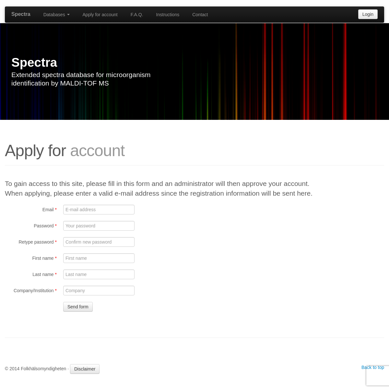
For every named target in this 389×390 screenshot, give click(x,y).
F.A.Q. (137, 14)
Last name (44, 274)
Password (45, 225)
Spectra (20, 14)
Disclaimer (84, 369)
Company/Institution (35, 290)
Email (49, 209)
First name (44, 258)
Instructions (168, 14)
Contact (200, 14)
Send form (77, 306)
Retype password (37, 242)
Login (367, 14)
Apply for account (100, 14)
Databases (56, 14)
